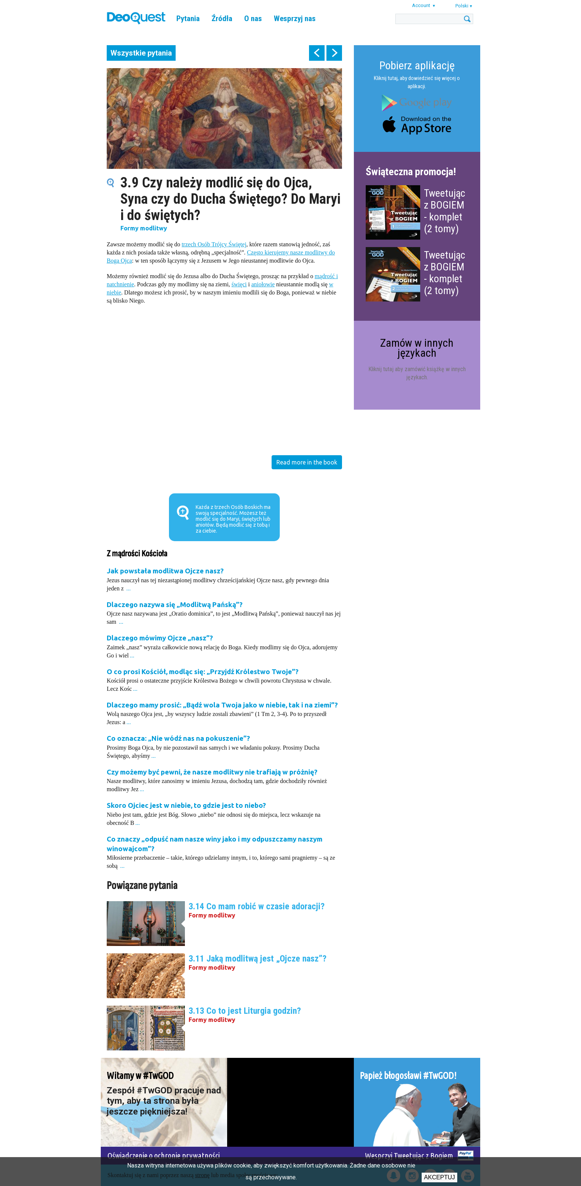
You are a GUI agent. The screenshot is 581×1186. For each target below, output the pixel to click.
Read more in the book (306, 462)
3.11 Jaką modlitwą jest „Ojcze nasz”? (257, 958)
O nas (253, 18)
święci (239, 284)
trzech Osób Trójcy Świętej (214, 244)
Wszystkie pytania (141, 53)
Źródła (222, 18)
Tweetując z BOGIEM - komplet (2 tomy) (444, 211)
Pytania (188, 18)
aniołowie (263, 284)
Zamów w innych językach (417, 347)
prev (317, 53)
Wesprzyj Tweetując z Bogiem (409, 1155)
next (334, 53)
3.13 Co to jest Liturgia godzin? (245, 1011)
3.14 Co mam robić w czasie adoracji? (257, 906)
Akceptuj (439, 1177)
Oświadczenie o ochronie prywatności (163, 1155)
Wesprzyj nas (295, 18)
